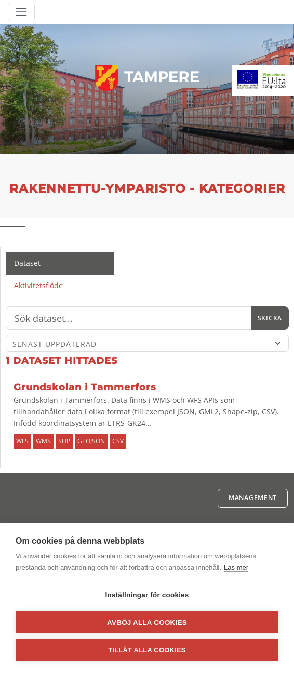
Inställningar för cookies (147, 595)
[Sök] (128, 318)
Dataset (27, 263)
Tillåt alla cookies (146, 650)
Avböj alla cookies (147, 622)
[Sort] (147, 343)
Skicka (270, 318)
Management (253, 497)
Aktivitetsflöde (38, 285)
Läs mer (236, 567)
